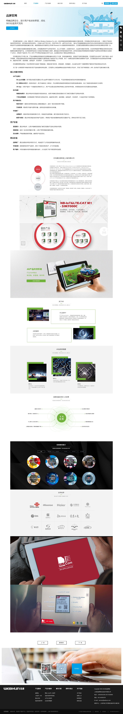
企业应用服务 (48, 700)
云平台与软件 (48, 698)
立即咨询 (12, 28)
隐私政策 (97, 711)
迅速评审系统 (30, 711)
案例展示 (61, 642)
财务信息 (79, 700)
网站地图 (89, 711)
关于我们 (79, 693)
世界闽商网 (43, 711)
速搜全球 (12, 711)
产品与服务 (48, 3)
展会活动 (37, 698)
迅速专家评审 (38, 700)
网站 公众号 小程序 (50, 693)
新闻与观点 (72, 3)
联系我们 (107, 3)
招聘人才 (79, 695)
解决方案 (60, 3)
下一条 (80, 642)
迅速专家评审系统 (49, 695)
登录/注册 (114, 3)
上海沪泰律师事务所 (52, 711)
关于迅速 (84, 3)
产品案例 (35, 3)
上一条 (43, 642)
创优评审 (37, 711)
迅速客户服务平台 (21, 711)
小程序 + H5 (38, 695)
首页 (25, 3)
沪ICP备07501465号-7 (114, 711)
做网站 (37, 693)
